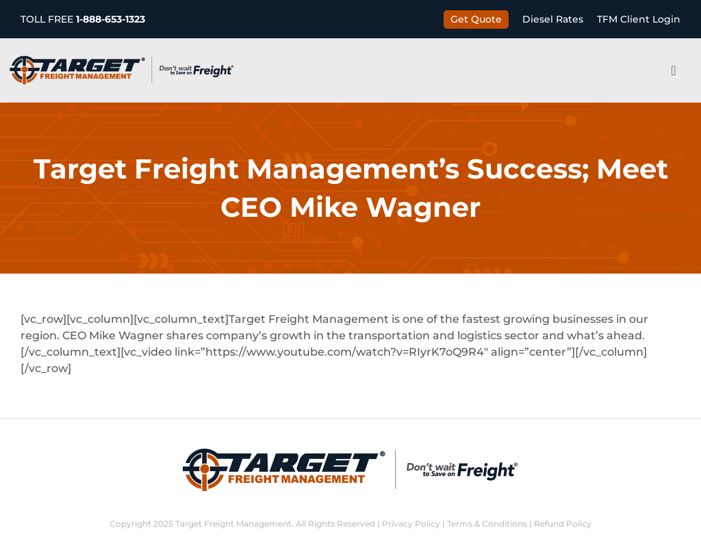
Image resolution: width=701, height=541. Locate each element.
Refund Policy (562, 523)
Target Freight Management (233, 523)
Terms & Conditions (487, 523)
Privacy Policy (411, 523)
